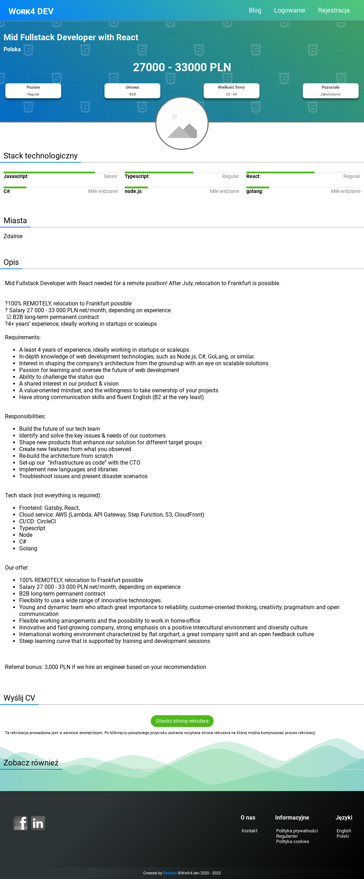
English (344, 830)
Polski (343, 836)
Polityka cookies (292, 841)
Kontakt (249, 830)
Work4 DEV (31, 11)
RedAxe (170, 873)
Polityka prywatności (297, 830)
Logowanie (289, 10)
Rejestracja (334, 10)
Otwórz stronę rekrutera (182, 721)
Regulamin (287, 836)
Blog (255, 10)
